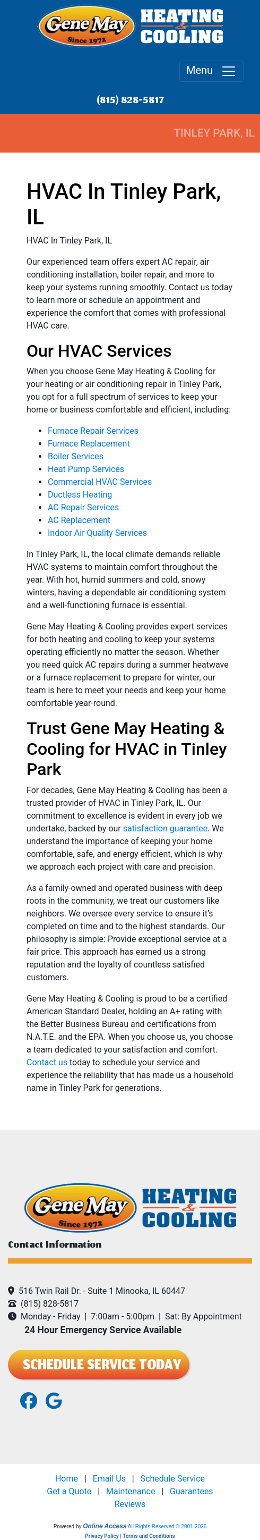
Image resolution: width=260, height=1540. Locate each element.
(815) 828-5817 (130, 101)
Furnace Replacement (89, 444)
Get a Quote (69, 1491)
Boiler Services (75, 456)
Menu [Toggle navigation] (211, 71)
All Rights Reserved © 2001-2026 (167, 1526)
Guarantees (191, 1491)
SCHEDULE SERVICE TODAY (98, 1366)
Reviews (130, 1504)
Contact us (47, 1062)
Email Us (109, 1479)
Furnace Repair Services (93, 431)
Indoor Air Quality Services (97, 533)
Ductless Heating (80, 495)
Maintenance (130, 1491)
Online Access (104, 1526)
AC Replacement (79, 520)
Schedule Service (173, 1479)
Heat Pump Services (86, 469)
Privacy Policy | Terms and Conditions (130, 1536)
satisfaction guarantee (165, 828)
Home (66, 1479)
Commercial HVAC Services (100, 482)
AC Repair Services (83, 507)
